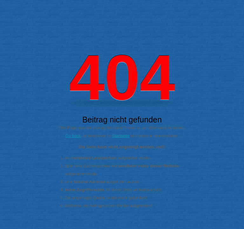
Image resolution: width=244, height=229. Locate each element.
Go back (73, 135)
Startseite (121, 135)
